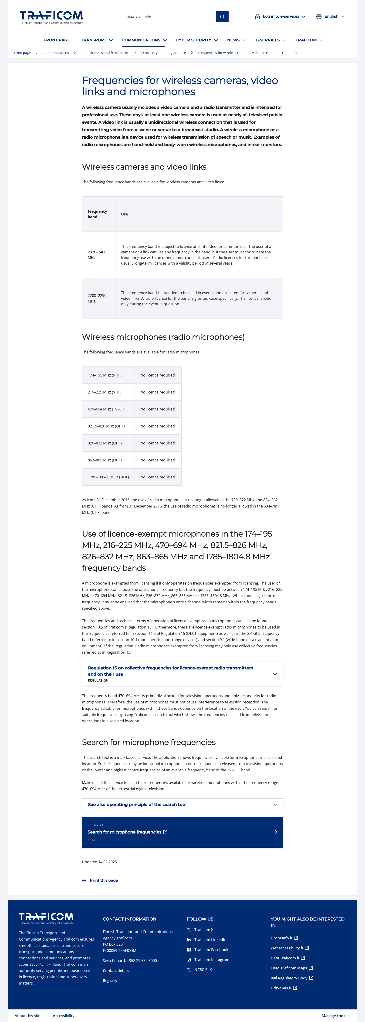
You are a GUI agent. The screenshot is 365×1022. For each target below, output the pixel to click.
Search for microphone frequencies (127, 832)
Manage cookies (336, 1015)
